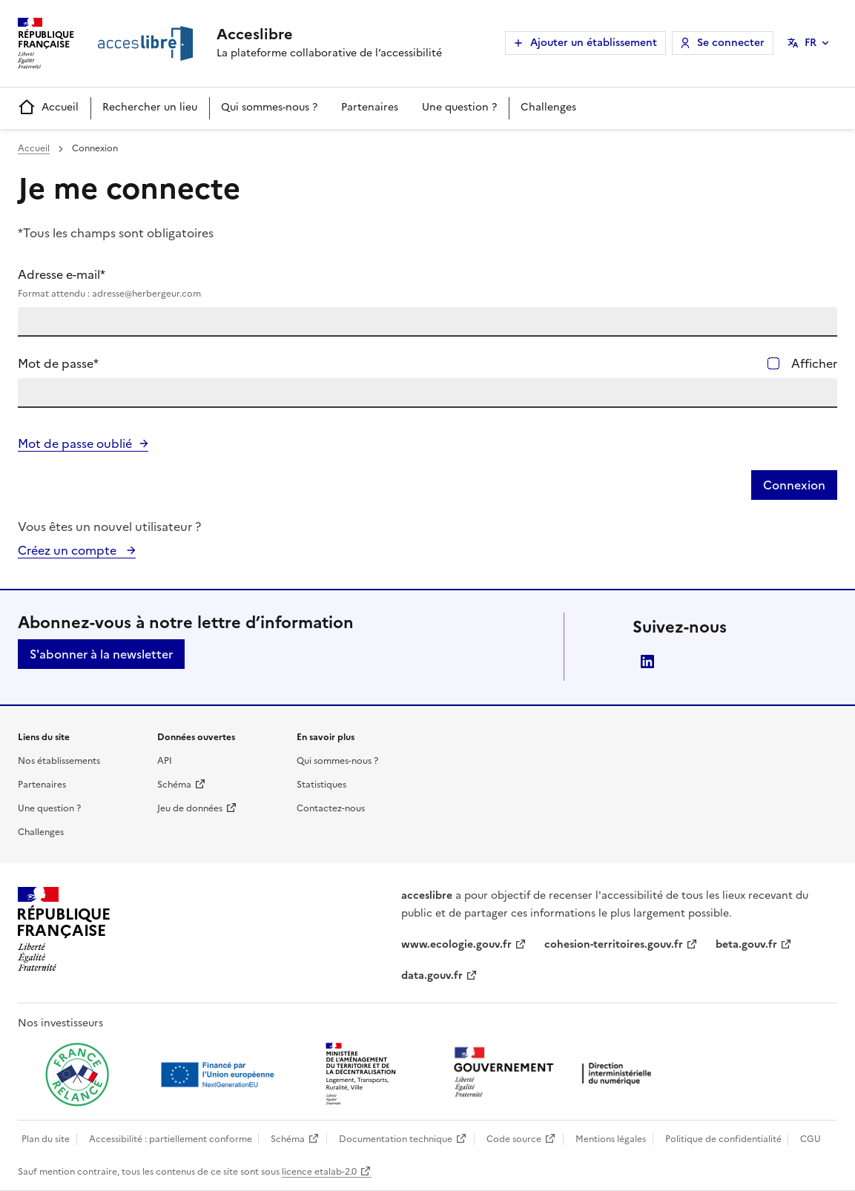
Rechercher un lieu (149, 107)
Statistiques (321, 784)
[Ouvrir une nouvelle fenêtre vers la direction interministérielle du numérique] (556, 1073)
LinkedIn (647, 661)
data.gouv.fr (432, 975)
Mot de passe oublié (75, 443)
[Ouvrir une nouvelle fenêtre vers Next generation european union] (219, 1074)
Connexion (794, 485)
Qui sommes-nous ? (269, 107)
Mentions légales (610, 1139)
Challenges (548, 107)
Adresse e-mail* (427, 283)
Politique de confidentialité (723, 1139)
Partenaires (369, 107)
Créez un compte (68, 550)
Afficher (814, 363)
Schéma (174, 784)
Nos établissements (59, 761)
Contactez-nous (331, 808)
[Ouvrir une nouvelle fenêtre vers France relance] (77, 1074)
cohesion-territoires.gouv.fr (613, 944)
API (164, 761)
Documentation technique (395, 1139)
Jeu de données (189, 808)
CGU (810, 1139)
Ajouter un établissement (593, 42)
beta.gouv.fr (746, 944)
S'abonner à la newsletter (101, 654)
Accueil (48, 108)
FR (810, 42)
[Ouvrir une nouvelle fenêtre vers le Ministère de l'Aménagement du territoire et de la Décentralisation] (362, 1074)
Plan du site (46, 1139)
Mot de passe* (58, 363)
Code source (513, 1139)
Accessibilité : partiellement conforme (170, 1139)
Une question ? (459, 107)
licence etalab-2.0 (319, 1171)
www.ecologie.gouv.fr (456, 944)
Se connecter (731, 42)
